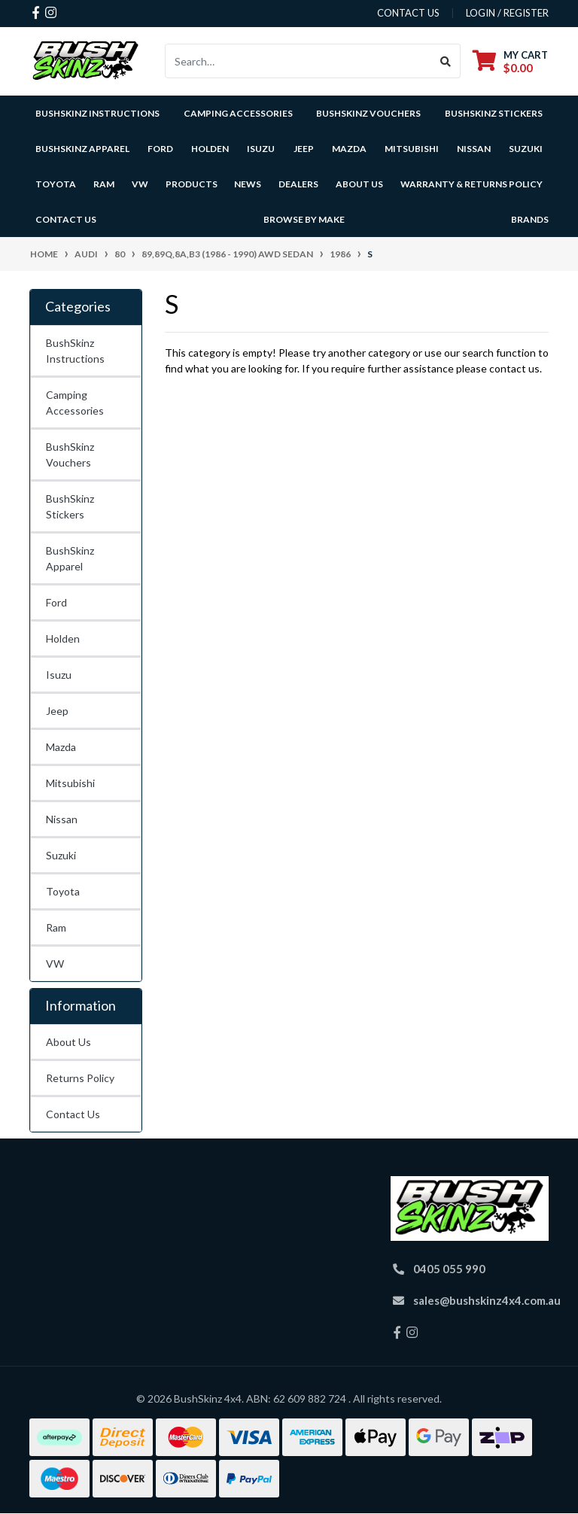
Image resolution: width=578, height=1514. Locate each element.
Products (192, 184)
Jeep (57, 710)
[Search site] (446, 61)
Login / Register (507, 13)
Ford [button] (160, 148)
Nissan (62, 819)
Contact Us (65, 219)
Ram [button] (103, 184)
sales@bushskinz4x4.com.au (487, 1300)
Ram (56, 927)
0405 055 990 (449, 1268)
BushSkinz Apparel (82, 148)
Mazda (61, 746)
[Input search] (298, 61)
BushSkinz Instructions (97, 113)
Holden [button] (210, 148)
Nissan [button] (474, 148)
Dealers (298, 184)
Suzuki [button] (526, 148)
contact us (408, 13)
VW (55, 963)
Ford (56, 602)
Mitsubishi (70, 783)
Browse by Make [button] (304, 219)
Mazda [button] (349, 148)
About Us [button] (359, 184)
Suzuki (61, 855)
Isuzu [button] (261, 148)
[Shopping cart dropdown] (510, 61)
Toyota (63, 891)
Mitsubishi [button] (412, 148)
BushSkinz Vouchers (368, 113)
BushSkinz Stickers (494, 113)
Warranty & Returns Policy (471, 184)
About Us (68, 1041)
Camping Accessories (238, 113)
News (247, 184)
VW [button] (140, 184)
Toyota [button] (55, 184)
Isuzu (58, 674)
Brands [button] (530, 219)
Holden (63, 638)
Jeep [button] (304, 148)
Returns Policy (80, 1078)
